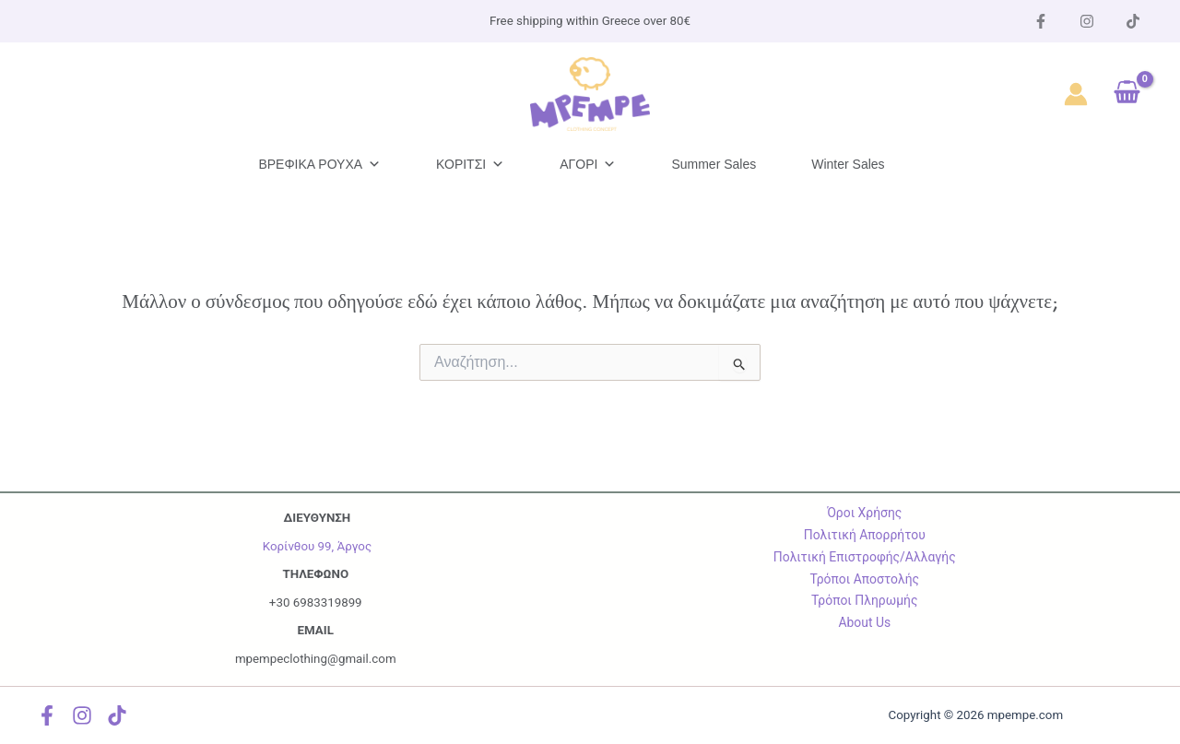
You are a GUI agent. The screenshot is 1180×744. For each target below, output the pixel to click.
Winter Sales (847, 164)
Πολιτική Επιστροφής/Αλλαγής (864, 556)
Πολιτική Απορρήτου (864, 534)
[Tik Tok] (1133, 21)
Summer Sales (713, 164)
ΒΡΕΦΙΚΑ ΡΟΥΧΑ (319, 164)
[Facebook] (1041, 21)
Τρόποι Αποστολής (864, 579)
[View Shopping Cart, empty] (1127, 94)
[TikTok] (120, 715)
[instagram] (1087, 21)
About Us (864, 622)
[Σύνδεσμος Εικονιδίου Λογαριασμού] (1076, 94)
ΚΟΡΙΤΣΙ (470, 164)
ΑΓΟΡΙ (588, 164)
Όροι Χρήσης (865, 512)
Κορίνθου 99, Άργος (317, 546)
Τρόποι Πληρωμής (864, 600)
